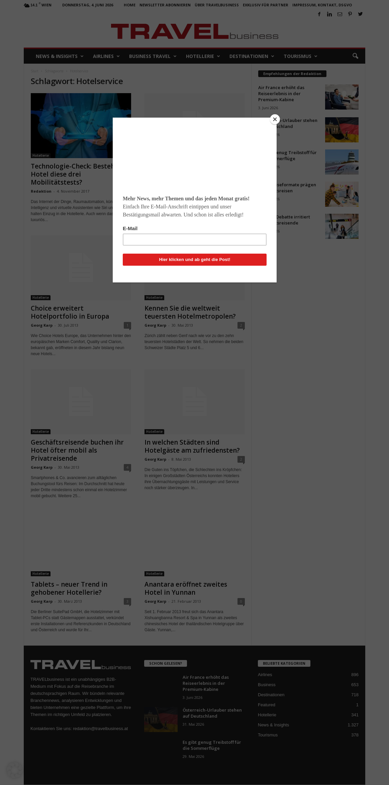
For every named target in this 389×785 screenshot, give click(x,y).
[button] (14, 770)
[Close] (275, 119)
